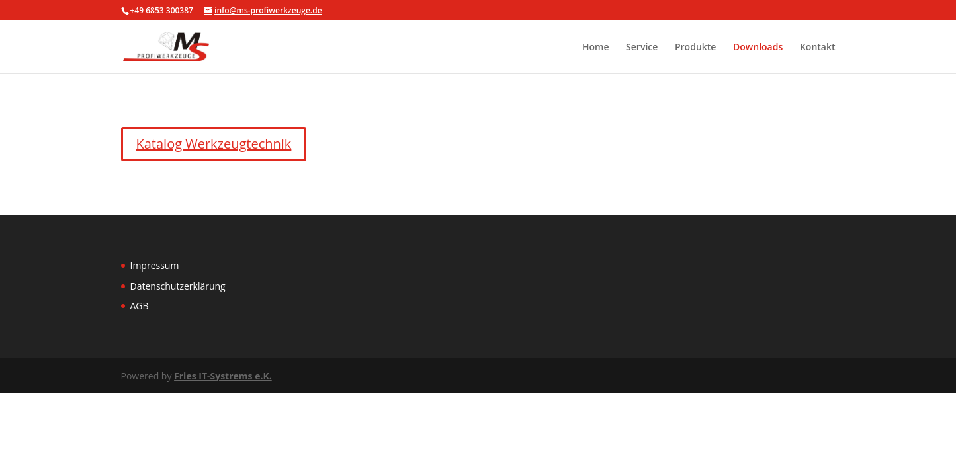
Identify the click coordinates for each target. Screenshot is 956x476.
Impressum (154, 265)
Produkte (695, 47)
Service (642, 47)
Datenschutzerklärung (178, 286)
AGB (139, 305)
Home (595, 47)
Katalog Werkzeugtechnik (214, 144)
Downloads (758, 47)
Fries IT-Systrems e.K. (223, 376)
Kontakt (818, 47)
